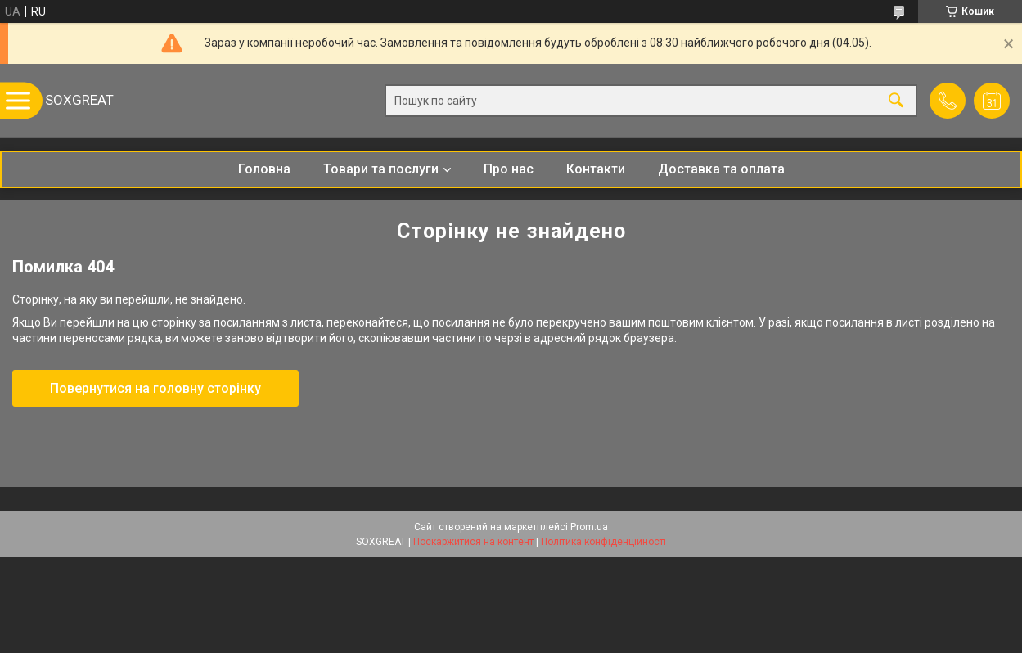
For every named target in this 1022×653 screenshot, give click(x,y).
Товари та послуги (381, 169)
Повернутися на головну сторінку (155, 388)
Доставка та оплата (721, 169)
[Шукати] (896, 101)
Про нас (509, 169)
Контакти (595, 169)
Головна (264, 169)
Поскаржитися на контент (473, 541)
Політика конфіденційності (603, 541)
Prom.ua (589, 527)
